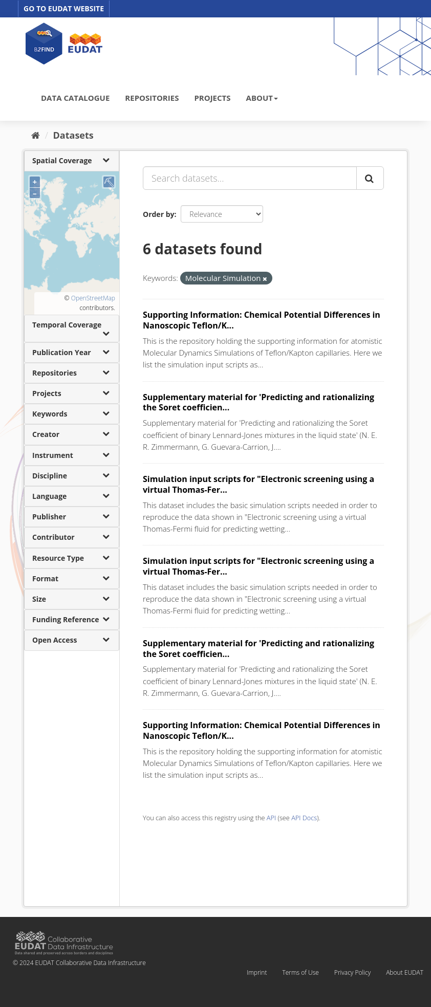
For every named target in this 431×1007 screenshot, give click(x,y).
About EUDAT (404, 972)
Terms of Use (300, 972)
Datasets (73, 135)
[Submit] (370, 178)
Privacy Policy (352, 972)
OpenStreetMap (93, 298)
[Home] (35, 135)
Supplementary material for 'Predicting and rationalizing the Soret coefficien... (258, 402)
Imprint (257, 972)
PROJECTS (212, 98)
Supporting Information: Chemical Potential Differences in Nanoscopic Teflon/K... (261, 320)
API (271, 817)
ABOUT (262, 98)
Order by (158, 214)
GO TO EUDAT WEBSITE (64, 8)
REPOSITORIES (152, 98)
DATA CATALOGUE (75, 98)
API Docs (304, 817)
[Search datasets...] (250, 178)
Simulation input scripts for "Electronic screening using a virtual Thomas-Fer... (258, 484)
